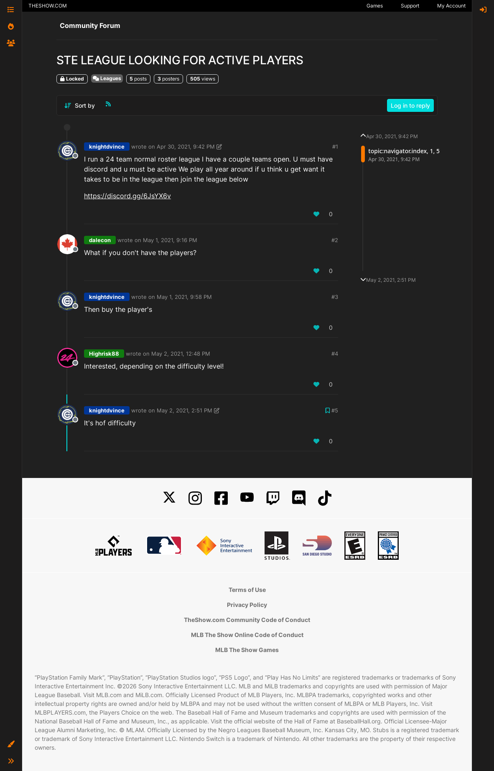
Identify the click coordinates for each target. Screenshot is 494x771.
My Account (451, 6)
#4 (334, 353)
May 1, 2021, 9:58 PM (184, 296)
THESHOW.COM (47, 6)
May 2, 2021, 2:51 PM (184, 410)
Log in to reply (410, 105)
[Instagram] (195, 498)
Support (410, 6)
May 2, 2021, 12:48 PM (180, 353)
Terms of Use (247, 589)
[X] (169, 498)
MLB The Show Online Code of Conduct (247, 634)
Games (375, 6)
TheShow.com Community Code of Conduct (247, 619)
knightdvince (107, 146)
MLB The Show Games (247, 649)
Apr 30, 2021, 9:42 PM (186, 146)
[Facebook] (221, 498)
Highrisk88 (104, 353)
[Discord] (299, 498)
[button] (10, 744)
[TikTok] (324, 498)
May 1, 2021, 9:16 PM (170, 240)
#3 (334, 296)
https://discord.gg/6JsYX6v (127, 196)
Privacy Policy (247, 604)
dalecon (100, 240)
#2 (334, 240)
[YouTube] (247, 498)
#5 (334, 410)
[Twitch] (273, 498)
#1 (335, 146)
